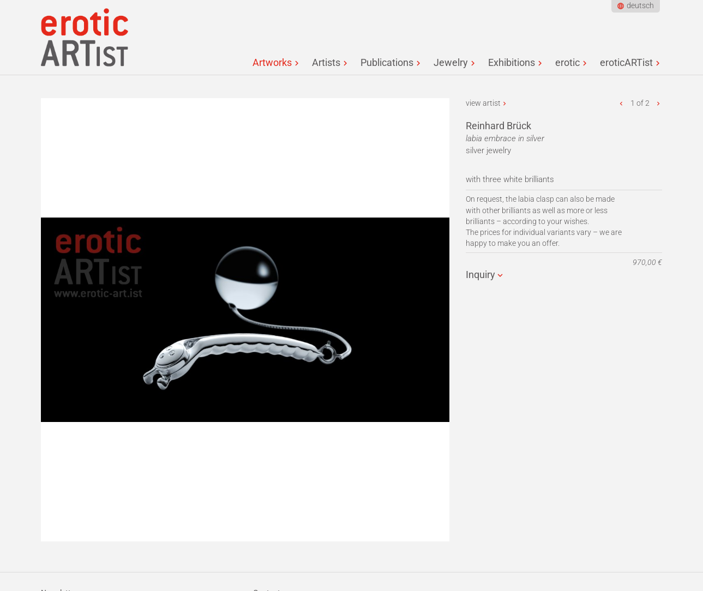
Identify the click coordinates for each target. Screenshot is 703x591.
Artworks (272, 62)
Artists (326, 62)
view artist (483, 103)
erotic (567, 62)
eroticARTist (626, 62)
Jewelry (451, 62)
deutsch (640, 5)
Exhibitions (511, 62)
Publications (386, 62)
